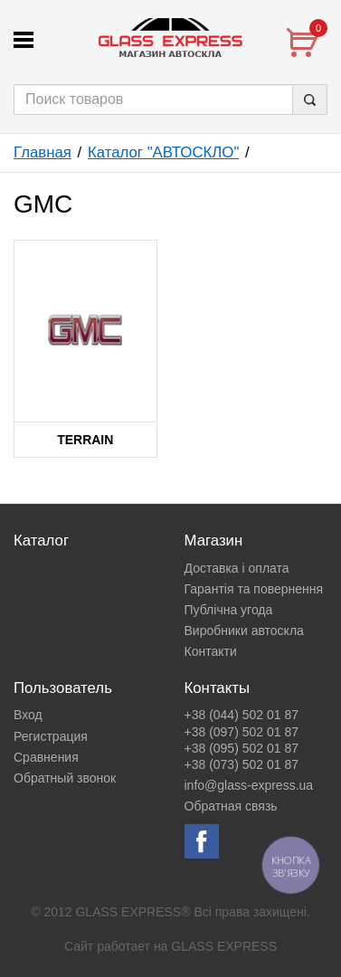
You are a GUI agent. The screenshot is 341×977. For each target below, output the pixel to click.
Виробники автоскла (244, 630)
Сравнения (46, 757)
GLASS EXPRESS (224, 946)
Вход (28, 714)
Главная (42, 152)
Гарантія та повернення (254, 589)
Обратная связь (231, 806)
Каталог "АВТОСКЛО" (163, 152)
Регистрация (51, 736)
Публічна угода (229, 609)
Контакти (211, 651)
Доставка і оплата (237, 568)
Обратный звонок (65, 778)
